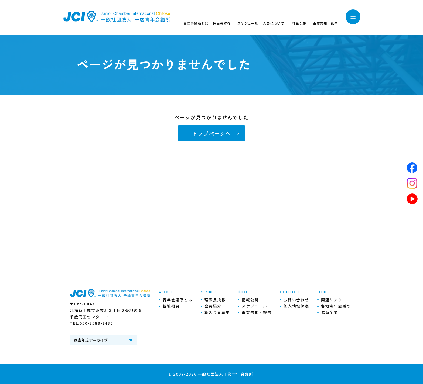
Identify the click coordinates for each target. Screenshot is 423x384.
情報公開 (250, 299)
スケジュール (254, 306)
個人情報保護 (296, 306)
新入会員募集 (217, 312)
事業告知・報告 (257, 312)
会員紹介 (212, 306)
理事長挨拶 (215, 299)
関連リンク (331, 299)
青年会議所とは (178, 299)
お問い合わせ (296, 299)
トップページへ (211, 133)
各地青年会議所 (336, 306)
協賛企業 (329, 312)
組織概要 (171, 306)
